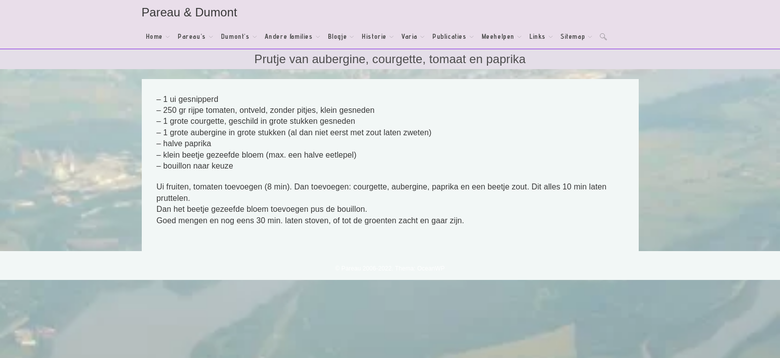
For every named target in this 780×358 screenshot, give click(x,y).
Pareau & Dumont (189, 12)
